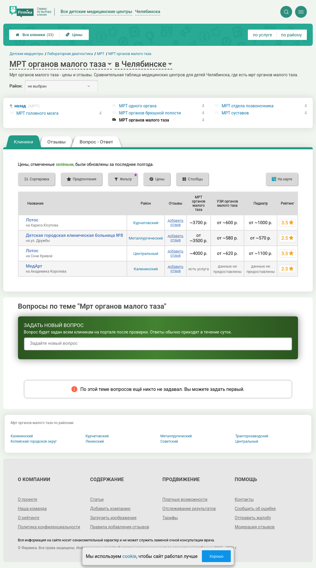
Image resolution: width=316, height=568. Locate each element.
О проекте (27, 499)
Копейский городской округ (34, 441)
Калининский (146, 269)
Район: (15, 86)
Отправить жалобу (253, 517)
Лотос (32, 220)
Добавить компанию (110, 508)
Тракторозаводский (251, 436)
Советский (169, 441)
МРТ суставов (235, 113)
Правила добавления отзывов (119, 527)
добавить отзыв (175, 223)
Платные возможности (185, 499)
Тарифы (170, 517)
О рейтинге (29, 517)
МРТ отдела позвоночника (248, 106)
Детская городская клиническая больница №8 (74, 235)
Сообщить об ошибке (255, 508)
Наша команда (32, 508)
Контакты (244, 499)
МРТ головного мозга (38, 113)
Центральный (145, 253)
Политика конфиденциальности (49, 527)
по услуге (262, 35)
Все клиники (35, 35)
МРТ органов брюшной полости (150, 113)
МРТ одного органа (137, 106)
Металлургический (146, 238)
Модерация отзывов (254, 527)
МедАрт (34, 266)
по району (291, 35)
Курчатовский (145, 223)
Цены (74, 35)
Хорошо (216, 556)
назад (27, 106)
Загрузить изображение (113, 517)
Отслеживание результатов (189, 508)
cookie (129, 556)
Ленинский (95, 441)
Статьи (97, 499)
